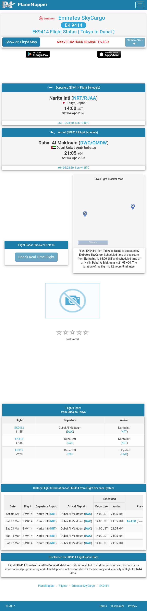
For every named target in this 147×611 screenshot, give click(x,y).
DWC (70, 431)
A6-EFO (131, 521)
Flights (63, 585)
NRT (124, 431)
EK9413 (19, 427)
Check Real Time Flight (36, 257)
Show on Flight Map (21, 42)
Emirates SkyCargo (81, 18)
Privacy (134, 606)
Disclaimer (119, 606)
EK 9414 (73, 25)
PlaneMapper (46, 585)
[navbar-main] (139, 5)
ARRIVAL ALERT (135, 41)
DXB (70, 442)
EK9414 (104, 585)
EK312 (19, 450)
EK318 (19, 439)
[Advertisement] (73, 70)
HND (124, 454)
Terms (105, 606)
